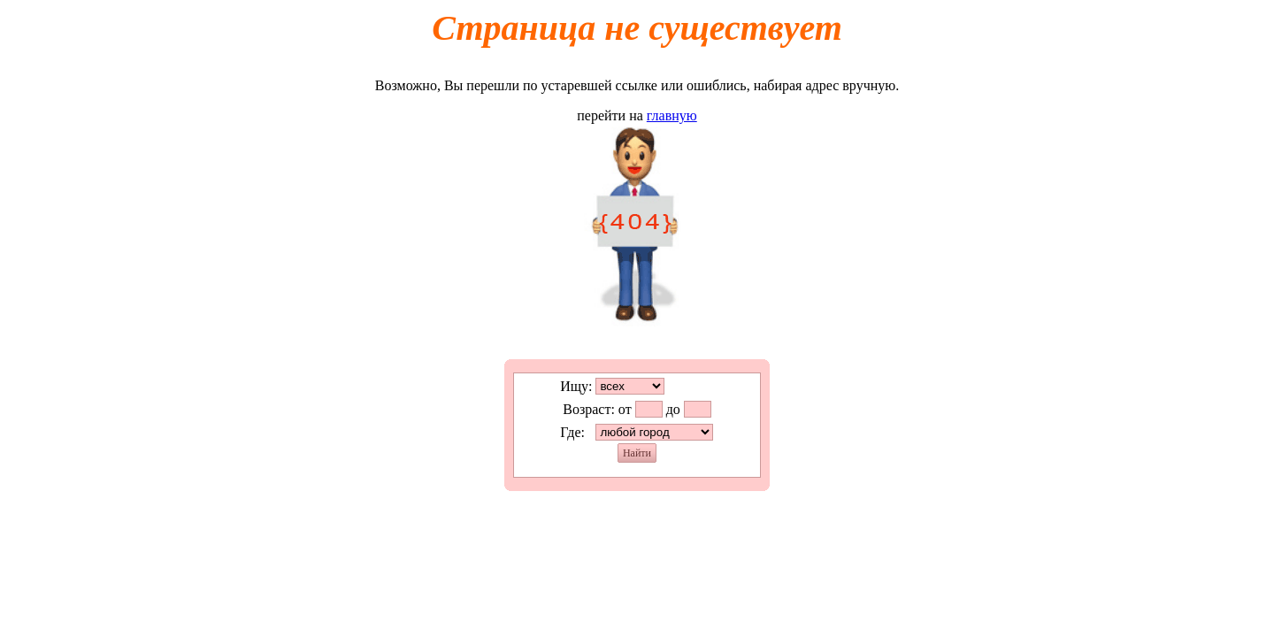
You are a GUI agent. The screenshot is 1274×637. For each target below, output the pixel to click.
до (673, 409)
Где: (572, 432)
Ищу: (576, 386)
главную (672, 115)
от (625, 409)
